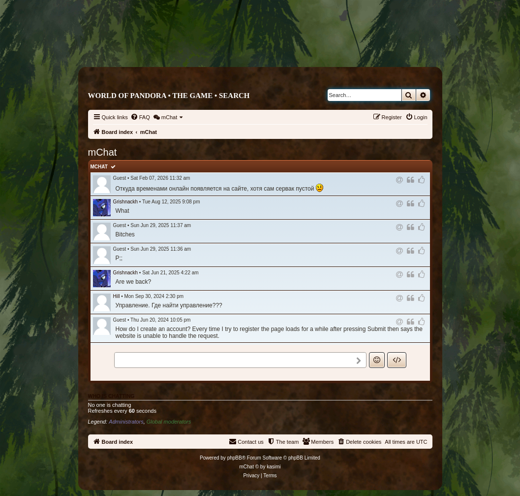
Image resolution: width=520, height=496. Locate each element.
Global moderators (169, 422)
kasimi (273, 466)
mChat (99, 166)
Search (234, 95)
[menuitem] (140, 117)
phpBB (234, 458)
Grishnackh (125, 201)
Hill (116, 296)
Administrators (126, 422)
